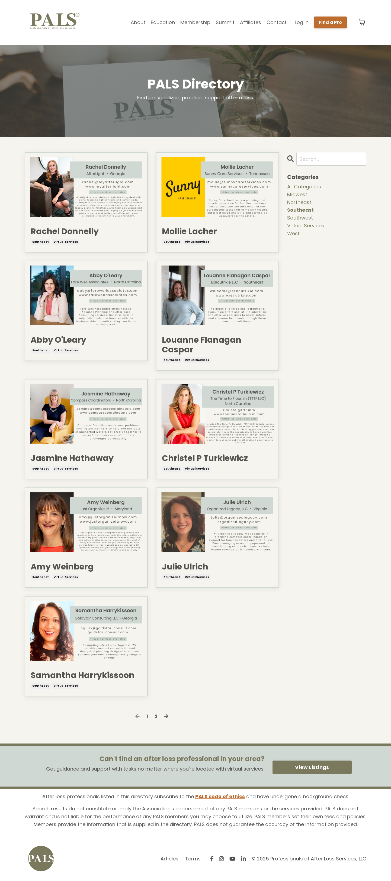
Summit (225, 22)
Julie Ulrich (185, 567)
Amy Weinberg (62, 567)
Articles (169, 858)
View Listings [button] (312, 767)
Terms (193, 858)
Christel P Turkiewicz (205, 458)
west (293, 233)
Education (163, 22)
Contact (277, 22)
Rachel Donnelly (65, 231)
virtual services (66, 242)
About (138, 22)
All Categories (304, 186)
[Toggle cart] (362, 22)
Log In (302, 22)
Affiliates (250, 22)
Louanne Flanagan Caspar (201, 345)
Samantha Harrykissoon (82, 675)
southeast (40, 242)
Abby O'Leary (58, 340)
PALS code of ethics (220, 796)
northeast (299, 202)
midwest (297, 194)
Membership (195, 22)
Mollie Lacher (189, 231)
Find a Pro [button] (330, 22)
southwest (300, 217)
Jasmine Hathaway (72, 458)
